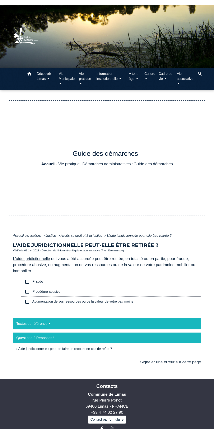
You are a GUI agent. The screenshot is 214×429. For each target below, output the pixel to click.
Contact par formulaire (107, 419)
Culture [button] (149, 73)
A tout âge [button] (133, 76)
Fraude (34, 281)
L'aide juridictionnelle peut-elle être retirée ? (139, 235)
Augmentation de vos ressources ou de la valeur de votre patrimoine (79, 301)
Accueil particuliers (27, 235)
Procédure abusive (42, 291)
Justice (51, 235)
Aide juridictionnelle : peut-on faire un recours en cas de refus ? (65, 349)
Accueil (48, 164)
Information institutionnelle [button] (107, 76)
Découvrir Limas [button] (44, 76)
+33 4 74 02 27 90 (107, 412)
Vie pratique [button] (85, 76)
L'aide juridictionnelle (31, 258)
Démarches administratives (106, 164)
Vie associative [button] (185, 76)
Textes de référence (31, 324)
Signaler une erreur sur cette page (170, 362)
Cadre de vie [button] (165, 76)
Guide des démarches (153, 164)
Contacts (107, 386)
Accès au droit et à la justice (82, 235)
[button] (29, 74)
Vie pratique (69, 164)
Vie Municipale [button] (67, 76)
